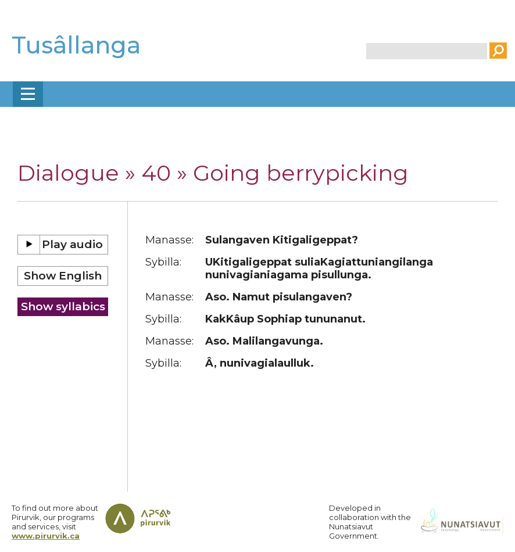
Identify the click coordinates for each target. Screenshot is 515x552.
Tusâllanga (76, 45)
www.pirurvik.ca (46, 535)
